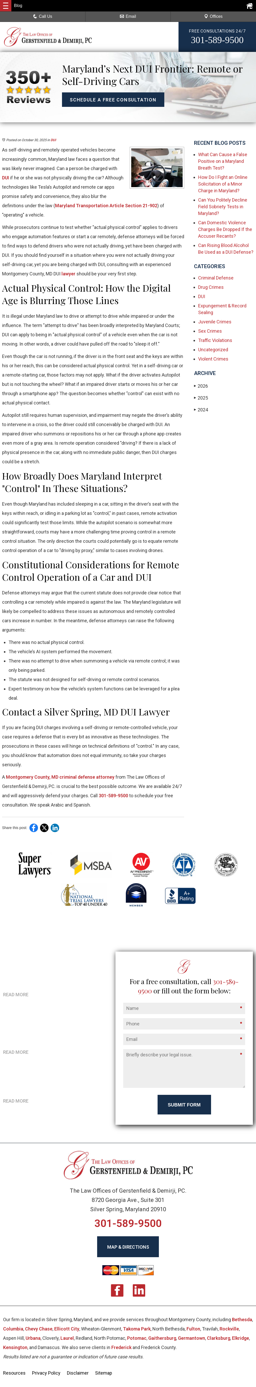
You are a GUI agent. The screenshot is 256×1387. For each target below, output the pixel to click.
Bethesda (242, 1319)
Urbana (33, 1338)
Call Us (42, 16)
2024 (201, 409)
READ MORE (15, 994)
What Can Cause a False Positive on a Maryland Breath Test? (222, 161)
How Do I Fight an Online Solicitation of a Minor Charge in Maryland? (222, 183)
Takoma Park (137, 1329)
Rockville (229, 1329)
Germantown (191, 1338)
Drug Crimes (211, 287)
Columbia (13, 1329)
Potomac (136, 1338)
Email (128, 16)
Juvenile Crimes (214, 321)
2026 (201, 385)
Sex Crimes (210, 331)
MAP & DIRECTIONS (128, 1247)
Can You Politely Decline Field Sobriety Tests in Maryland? (222, 206)
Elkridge (240, 1338)
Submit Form (184, 1105)
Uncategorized (213, 349)
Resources (14, 1373)
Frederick (121, 1347)
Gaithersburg (162, 1338)
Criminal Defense (216, 278)
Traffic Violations (215, 340)
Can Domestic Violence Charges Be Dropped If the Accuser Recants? (225, 229)
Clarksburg (218, 1338)
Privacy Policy (46, 1373)
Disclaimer (78, 1373)
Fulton (193, 1329)
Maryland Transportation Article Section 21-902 (106, 205)
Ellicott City (66, 1329)
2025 (201, 397)
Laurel (67, 1338)
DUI (53, 140)
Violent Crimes (213, 359)
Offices (213, 16)
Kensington (15, 1347)
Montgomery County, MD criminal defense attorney (59, 777)
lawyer (67, 273)
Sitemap (103, 1373)
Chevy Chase (38, 1329)
